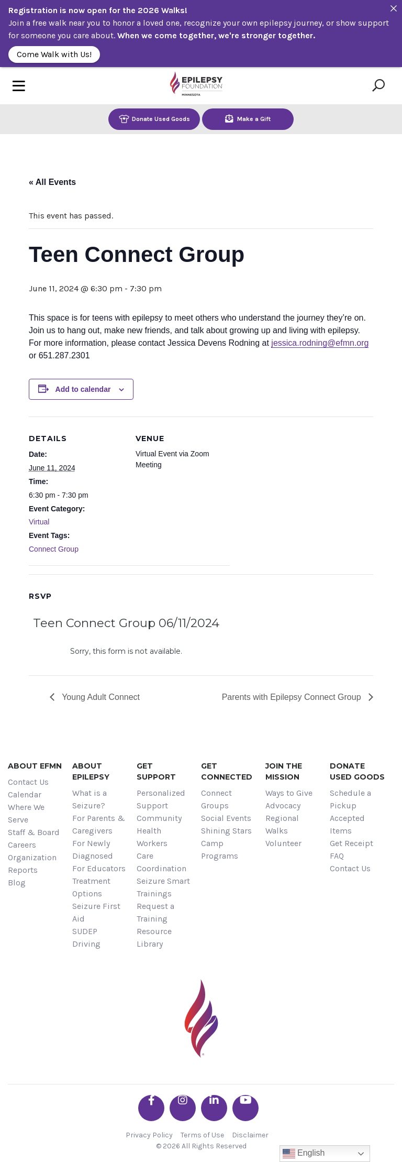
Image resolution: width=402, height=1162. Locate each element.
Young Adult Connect (100, 697)
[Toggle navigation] (18, 85)
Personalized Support (161, 799)
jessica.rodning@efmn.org (319, 342)
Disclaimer (250, 1135)
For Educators (99, 868)
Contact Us (28, 782)
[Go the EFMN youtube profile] (245, 1108)
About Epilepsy (90, 771)
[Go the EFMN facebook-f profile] (151, 1108)
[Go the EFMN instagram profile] (183, 1108)
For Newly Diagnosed (92, 849)
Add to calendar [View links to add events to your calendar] (83, 389)
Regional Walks (282, 824)
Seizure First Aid (96, 912)
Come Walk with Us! (54, 54)
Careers (22, 845)
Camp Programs (219, 849)
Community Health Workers (159, 830)
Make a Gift (248, 119)
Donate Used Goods (154, 119)
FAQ (337, 856)
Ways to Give (288, 793)
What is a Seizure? (89, 799)
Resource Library (154, 937)
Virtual (39, 522)
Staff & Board (34, 832)
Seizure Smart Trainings (163, 887)
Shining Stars (226, 831)
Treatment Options (91, 887)
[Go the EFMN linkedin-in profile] (214, 1108)
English (304, 1153)
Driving (86, 944)
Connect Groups (216, 799)
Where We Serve (26, 813)
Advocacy (282, 805)
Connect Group (54, 549)
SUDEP (84, 931)
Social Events (226, 818)
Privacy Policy (149, 1135)
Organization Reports (32, 863)
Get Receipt (351, 843)
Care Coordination (161, 862)
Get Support (156, 771)
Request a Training (155, 912)
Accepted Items (347, 824)
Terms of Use (202, 1135)
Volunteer (283, 843)
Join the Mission (283, 771)
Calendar (24, 794)
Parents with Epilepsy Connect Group (292, 697)
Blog (17, 882)
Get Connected (226, 771)
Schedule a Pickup (350, 799)
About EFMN (35, 766)
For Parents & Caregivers (98, 824)
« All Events (52, 182)
